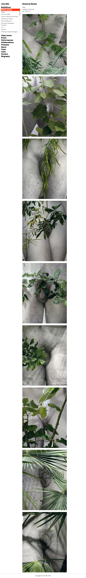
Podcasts (5, 45)
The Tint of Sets (5, 14)
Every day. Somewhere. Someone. (7, 24)
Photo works (6, 10)
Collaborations (7, 42)
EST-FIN (3, 29)
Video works (6, 35)
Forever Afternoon (6, 21)
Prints (3, 38)
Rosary (3, 12)
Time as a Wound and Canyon (9, 16)
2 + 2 (2, 27)
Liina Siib (5, 4)
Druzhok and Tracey (7, 19)
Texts (3, 49)
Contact (4, 54)
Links (3, 52)
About (3, 47)
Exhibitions (6, 7)
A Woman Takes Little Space (9, 32)
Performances (7, 40)
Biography (5, 56)
